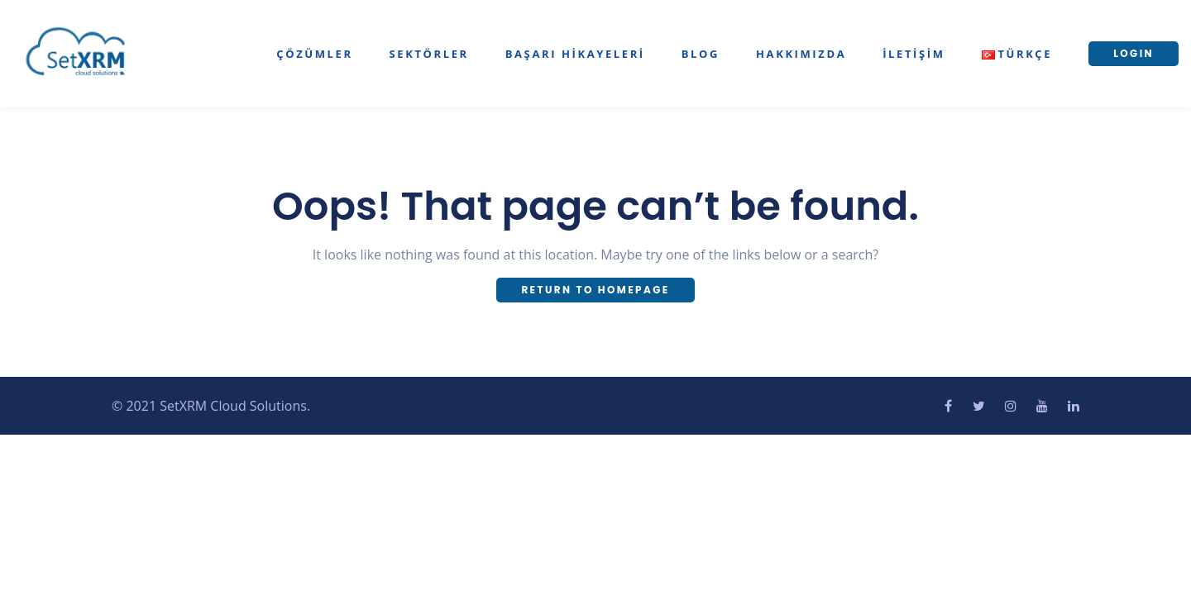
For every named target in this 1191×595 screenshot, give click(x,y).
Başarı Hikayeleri (575, 53)
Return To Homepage (595, 290)
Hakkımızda (801, 53)
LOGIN (1133, 53)
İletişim (913, 53)
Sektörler (429, 53)
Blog (701, 53)
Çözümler (314, 53)
